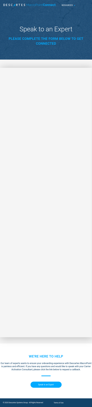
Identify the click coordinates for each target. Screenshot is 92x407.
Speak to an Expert (46, 384)
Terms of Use (58, 403)
